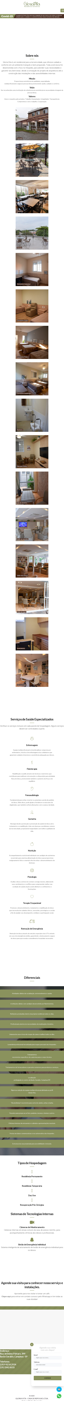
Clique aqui (6, 1296)
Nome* (47, 1356)
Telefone (47, 1363)
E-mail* (47, 1371)
